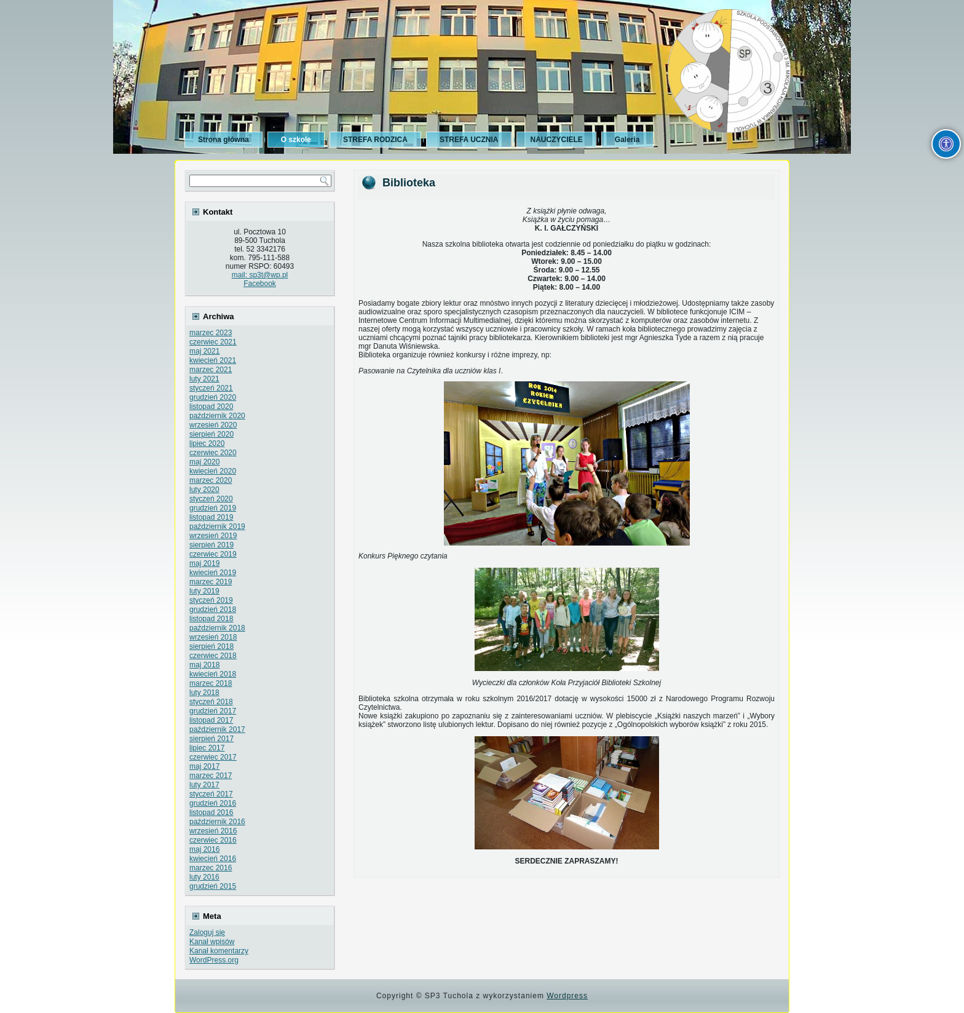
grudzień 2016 (212, 803)
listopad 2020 (211, 406)
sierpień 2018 (211, 646)
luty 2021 (204, 379)
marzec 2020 (210, 480)
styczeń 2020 (211, 499)
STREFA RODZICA (375, 139)
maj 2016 (204, 849)
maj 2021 (204, 351)
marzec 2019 (210, 582)
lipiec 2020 (206, 443)
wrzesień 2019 (213, 535)
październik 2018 (217, 628)
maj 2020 (204, 462)
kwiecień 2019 (212, 572)
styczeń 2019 (211, 600)
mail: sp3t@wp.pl (260, 275)
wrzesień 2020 (213, 425)
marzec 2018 (210, 683)
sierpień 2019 (211, 545)
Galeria (627, 139)
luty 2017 (204, 785)
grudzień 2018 (212, 609)
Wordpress (567, 995)
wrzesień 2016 (213, 831)
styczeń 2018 (211, 701)
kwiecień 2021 (212, 360)
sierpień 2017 (211, 738)
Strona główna (223, 139)
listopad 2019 (211, 517)
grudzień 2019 (212, 508)
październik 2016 (217, 821)
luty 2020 (204, 489)
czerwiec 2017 (213, 757)
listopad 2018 (211, 618)
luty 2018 (204, 692)
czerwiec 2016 (213, 840)
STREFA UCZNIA (469, 139)
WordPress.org (214, 960)
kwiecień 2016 (212, 858)
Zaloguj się (207, 932)
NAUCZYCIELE (556, 139)
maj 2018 (204, 665)
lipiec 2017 (206, 748)
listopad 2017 (211, 720)
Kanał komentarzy (218, 951)
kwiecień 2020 (212, 471)
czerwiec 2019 (213, 554)
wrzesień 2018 (213, 637)
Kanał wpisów (211, 941)
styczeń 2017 (211, 794)
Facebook (259, 283)
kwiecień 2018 (212, 674)
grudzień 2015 (212, 886)
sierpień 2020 (211, 434)
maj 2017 (204, 766)
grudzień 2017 (212, 711)
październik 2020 (217, 415)
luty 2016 (204, 877)
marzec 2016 (210, 868)
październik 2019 (217, 526)
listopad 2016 (211, 812)
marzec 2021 (210, 369)
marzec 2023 (210, 332)
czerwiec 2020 (213, 452)
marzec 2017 (210, 775)
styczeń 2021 (211, 388)
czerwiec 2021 (213, 342)
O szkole (296, 139)
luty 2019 (204, 591)
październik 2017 (217, 729)
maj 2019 (204, 563)
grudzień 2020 (212, 397)
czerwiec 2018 (213, 655)
